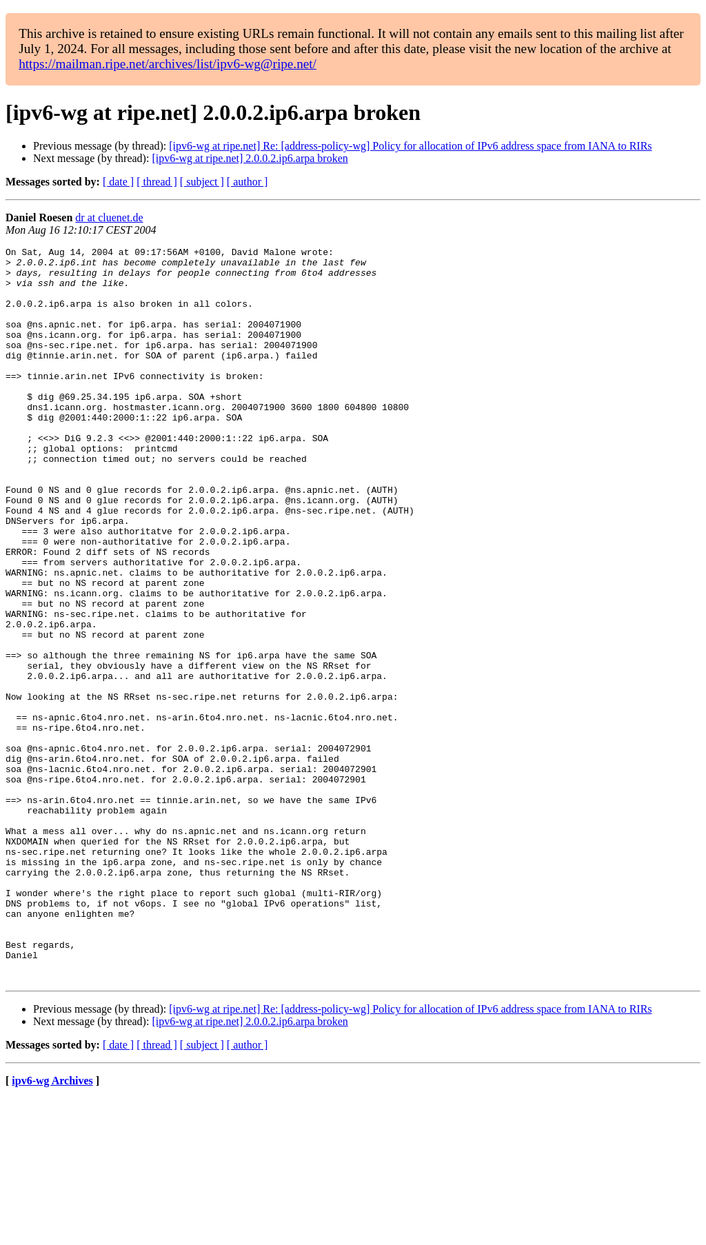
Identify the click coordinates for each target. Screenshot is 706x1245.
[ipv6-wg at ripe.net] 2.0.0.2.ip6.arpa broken (249, 158)
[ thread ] (157, 182)
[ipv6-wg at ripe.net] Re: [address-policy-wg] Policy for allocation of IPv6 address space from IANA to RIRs (410, 146)
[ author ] (247, 182)
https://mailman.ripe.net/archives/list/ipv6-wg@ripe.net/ (167, 64)
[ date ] (118, 182)
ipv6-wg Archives (52, 1227)
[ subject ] (202, 182)
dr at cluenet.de (109, 217)
